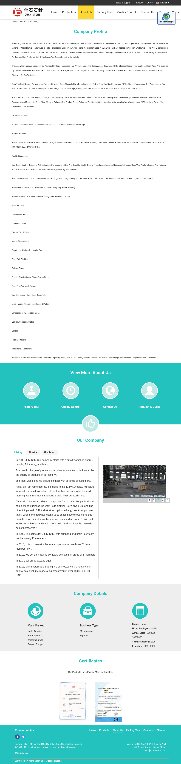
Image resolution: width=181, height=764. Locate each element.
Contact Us (147, 12)
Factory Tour (105, 12)
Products (68, 12)
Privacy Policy (21, 744)
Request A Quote (144, 2)
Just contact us (54, 761)
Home (53, 12)
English (164, 2)
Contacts (148, 730)
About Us (86, 12)
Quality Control (126, 12)
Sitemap (161, 730)
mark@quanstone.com (155, 750)
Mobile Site (21, 753)
